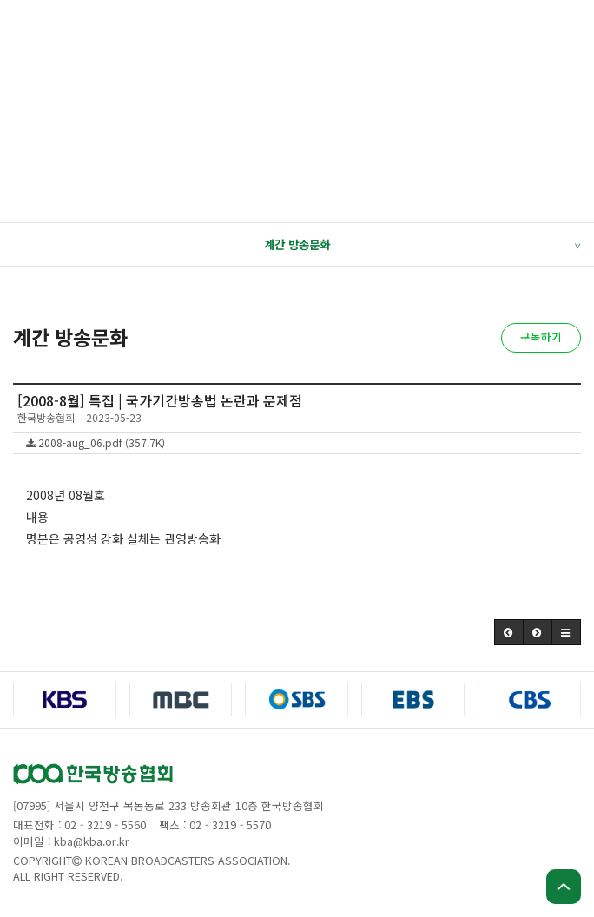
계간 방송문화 (422, 245)
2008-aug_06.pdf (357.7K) (95, 442)
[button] (509, 632)
